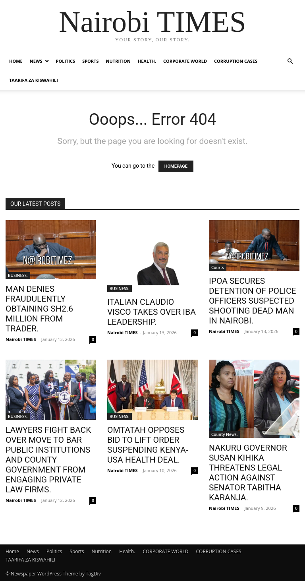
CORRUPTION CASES (235, 61)
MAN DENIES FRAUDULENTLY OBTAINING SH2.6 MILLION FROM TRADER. (39, 308)
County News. (224, 434)
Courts (217, 267)
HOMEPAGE (175, 166)
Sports (90, 61)
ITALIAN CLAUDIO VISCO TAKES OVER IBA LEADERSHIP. (151, 312)
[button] (289, 61)
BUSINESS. (18, 275)
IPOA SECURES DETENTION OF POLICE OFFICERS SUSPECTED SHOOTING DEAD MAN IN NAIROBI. (252, 300)
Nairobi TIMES (21, 339)
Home (16, 61)
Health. (147, 61)
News (36, 61)
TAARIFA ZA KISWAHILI (33, 80)
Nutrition (118, 61)
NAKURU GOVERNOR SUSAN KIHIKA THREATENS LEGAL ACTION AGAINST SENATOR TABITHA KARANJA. (248, 472)
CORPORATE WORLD (185, 61)
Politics (65, 61)
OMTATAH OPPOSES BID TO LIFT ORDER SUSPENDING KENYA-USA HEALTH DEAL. (147, 445)
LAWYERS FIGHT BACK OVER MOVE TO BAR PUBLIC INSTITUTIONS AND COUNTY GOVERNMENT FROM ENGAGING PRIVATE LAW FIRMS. (48, 459)
